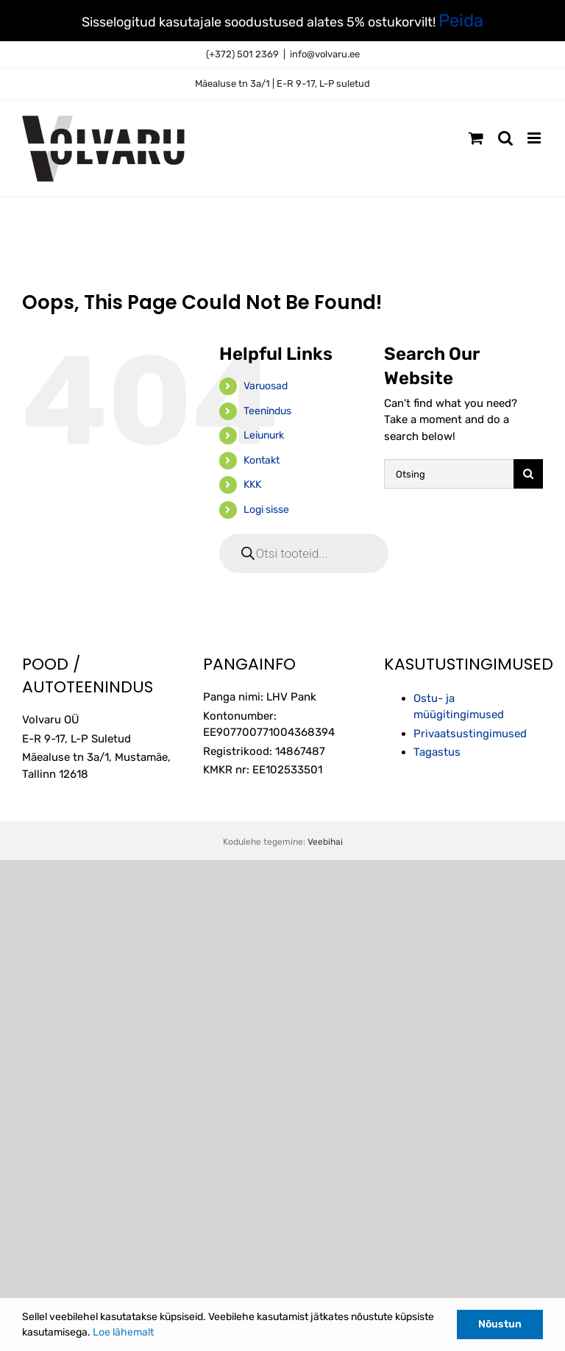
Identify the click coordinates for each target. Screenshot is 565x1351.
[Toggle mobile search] (505, 138)
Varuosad (266, 386)
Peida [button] (460, 20)
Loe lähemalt (123, 1332)
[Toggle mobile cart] (476, 138)
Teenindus (267, 411)
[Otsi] (528, 474)
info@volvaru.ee (325, 54)
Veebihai (325, 842)
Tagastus (437, 752)
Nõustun (500, 1324)
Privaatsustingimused (470, 733)
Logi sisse (266, 509)
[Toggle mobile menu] (535, 138)
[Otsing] (449, 474)
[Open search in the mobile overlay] (303, 553)
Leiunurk (264, 435)
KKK (252, 484)
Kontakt (262, 460)
